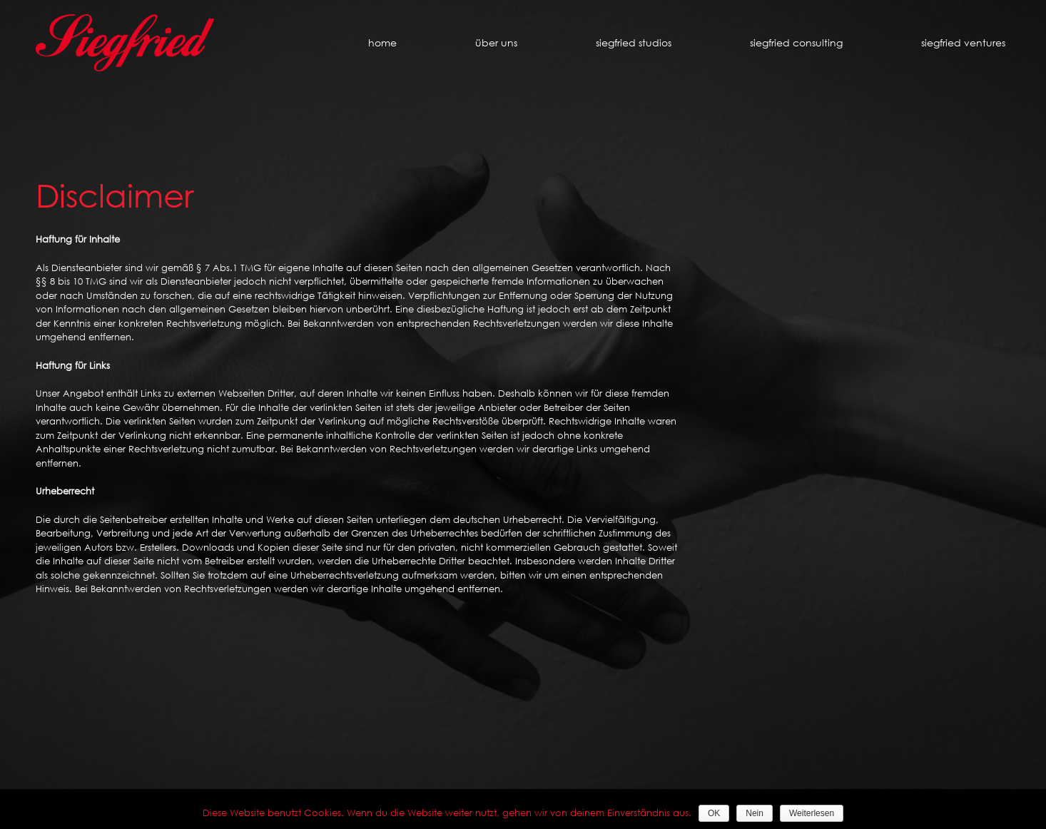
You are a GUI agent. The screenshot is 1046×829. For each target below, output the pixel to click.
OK (714, 813)
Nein (754, 813)
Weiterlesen (811, 813)
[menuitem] (408, 42)
